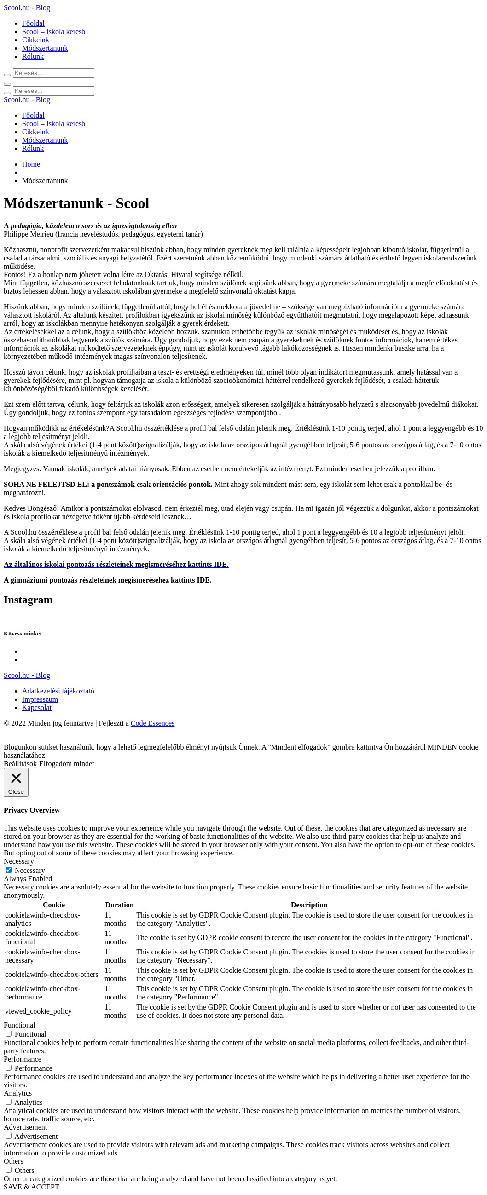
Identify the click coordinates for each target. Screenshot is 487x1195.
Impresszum (40, 699)
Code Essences (153, 723)
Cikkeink (35, 40)
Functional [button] (19, 1025)
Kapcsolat (37, 707)
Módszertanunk (45, 48)
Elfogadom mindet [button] (66, 764)
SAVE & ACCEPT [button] (31, 1187)
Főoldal (33, 23)
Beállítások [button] (20, 764)
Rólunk (33, 56)
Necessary (30, 870)
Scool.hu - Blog (27, 8)
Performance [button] (22, 1059)
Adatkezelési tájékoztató (58, 691)
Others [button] (13, 1161)
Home (31, 164)
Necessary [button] (19, 861)
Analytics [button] (18, 1093)
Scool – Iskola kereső (53, 31)
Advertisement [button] (25, 1127)
